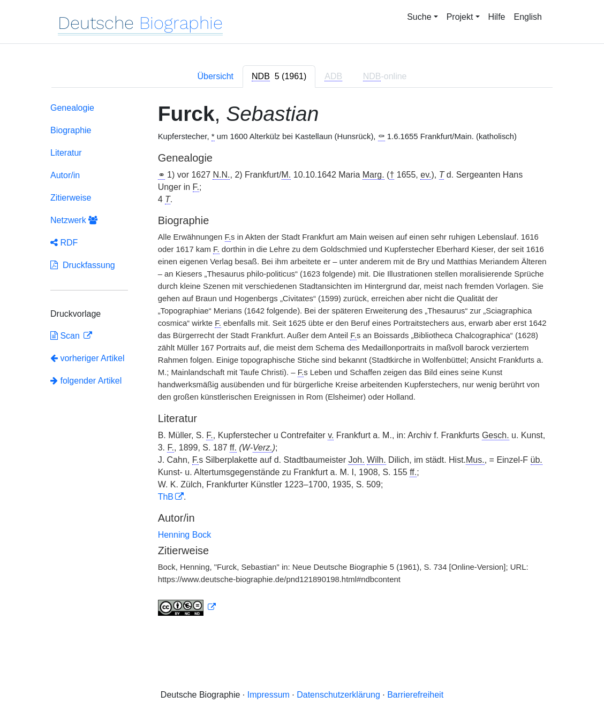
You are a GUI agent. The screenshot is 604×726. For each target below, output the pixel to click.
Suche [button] (419, 16)
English (528, 16)
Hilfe (496, 16)
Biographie (71, 130)
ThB (165, 496)
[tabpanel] (302, 361)
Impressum (268, 694)
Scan (66, 335)
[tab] (279, 76)
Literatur (66, 152)
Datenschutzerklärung (338, 694)
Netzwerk (73, 220)
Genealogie (72, 107)
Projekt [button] (460, 16)
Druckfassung (82, 265)
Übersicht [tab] (215, 76)
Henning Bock (185, 534)
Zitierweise (70, 197)
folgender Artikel (86, 380)
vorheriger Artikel (87, 358)
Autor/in (65, 175)
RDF (64, 242)
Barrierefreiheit (415, 694)
